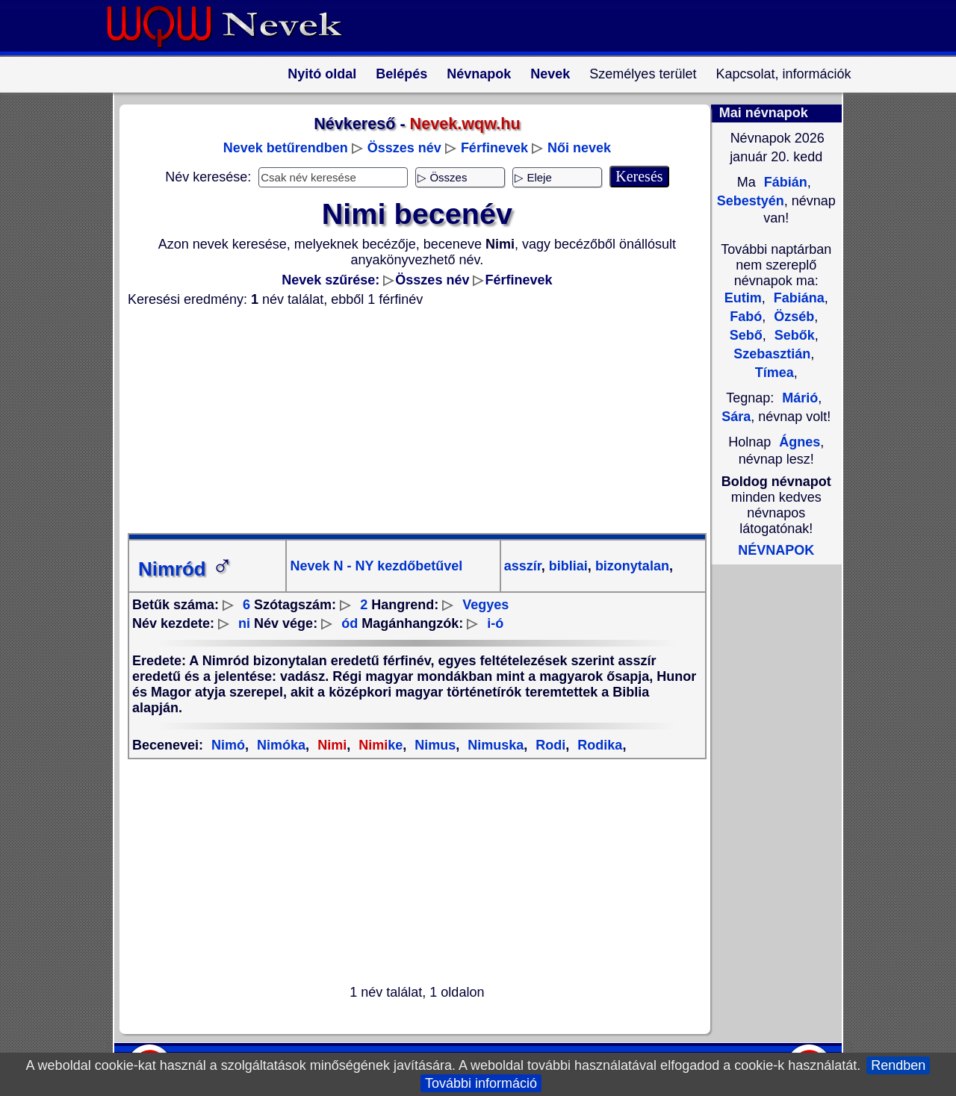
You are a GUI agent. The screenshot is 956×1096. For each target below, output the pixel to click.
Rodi (548, 745)
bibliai (566, 565)
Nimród (185, 568)
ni (244, 623)
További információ (481, 1083)
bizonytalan (630, 565)
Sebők (793, 335)
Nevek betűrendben (285, 147)
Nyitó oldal (322, 73)
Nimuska (494, 745)
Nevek (550, 73)
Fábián (783, 182)
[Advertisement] (408, 420)
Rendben (898, 1065)
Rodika (598, 745)
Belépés (401, 73)
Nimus (433, 745)
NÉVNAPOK (776, 550)
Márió (800, 397)
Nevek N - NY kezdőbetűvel (376, 565)
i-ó (495, 623)
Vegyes (485, 604)
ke (379, 745)
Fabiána (797, 297)
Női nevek (579, 147)
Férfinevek (494, 147)
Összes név (404, 147)
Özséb (792, 316)
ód (349, 623)
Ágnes (799, 442)
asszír (522, 565)
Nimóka (279, 745)
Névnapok (479, 73)
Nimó (228, 745)
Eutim (743, 297)
